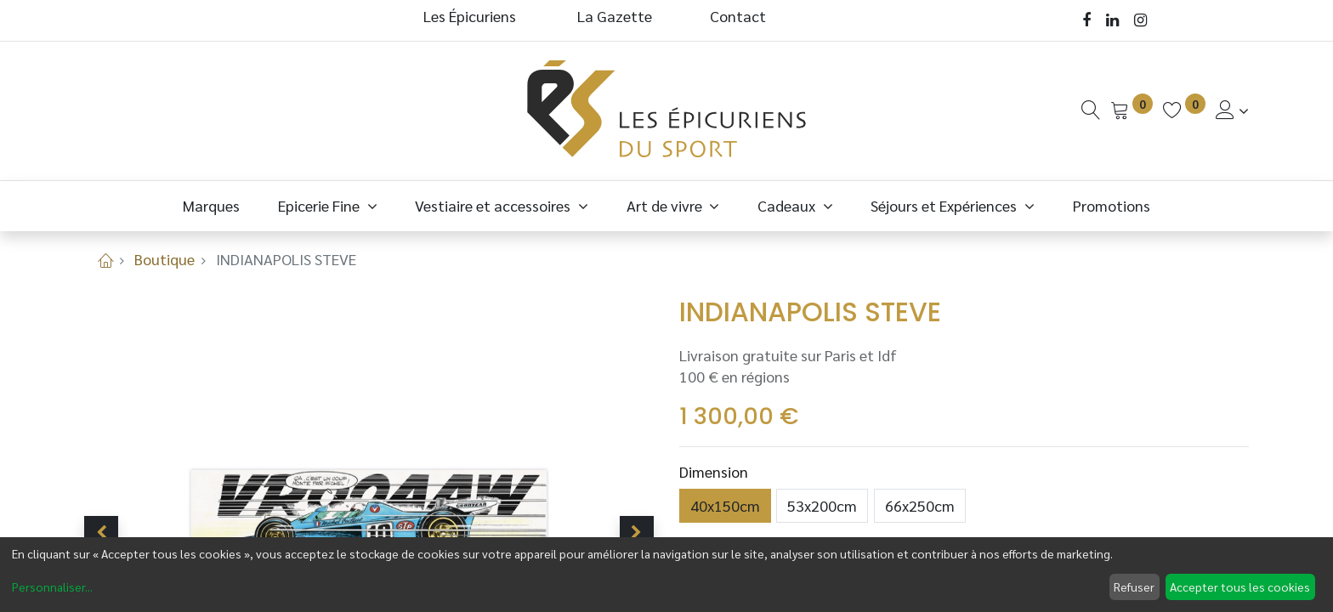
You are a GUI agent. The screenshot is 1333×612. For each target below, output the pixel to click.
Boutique (164, 259)
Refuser (1134, 586)
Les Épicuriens (469, 16)
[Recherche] (1090, 110)
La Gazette (616, 16)
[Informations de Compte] (1232, 110)
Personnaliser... (52, 586)
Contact (738, 16)
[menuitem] (211, 205)
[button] (101, 533)
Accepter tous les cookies (1240, 586)
